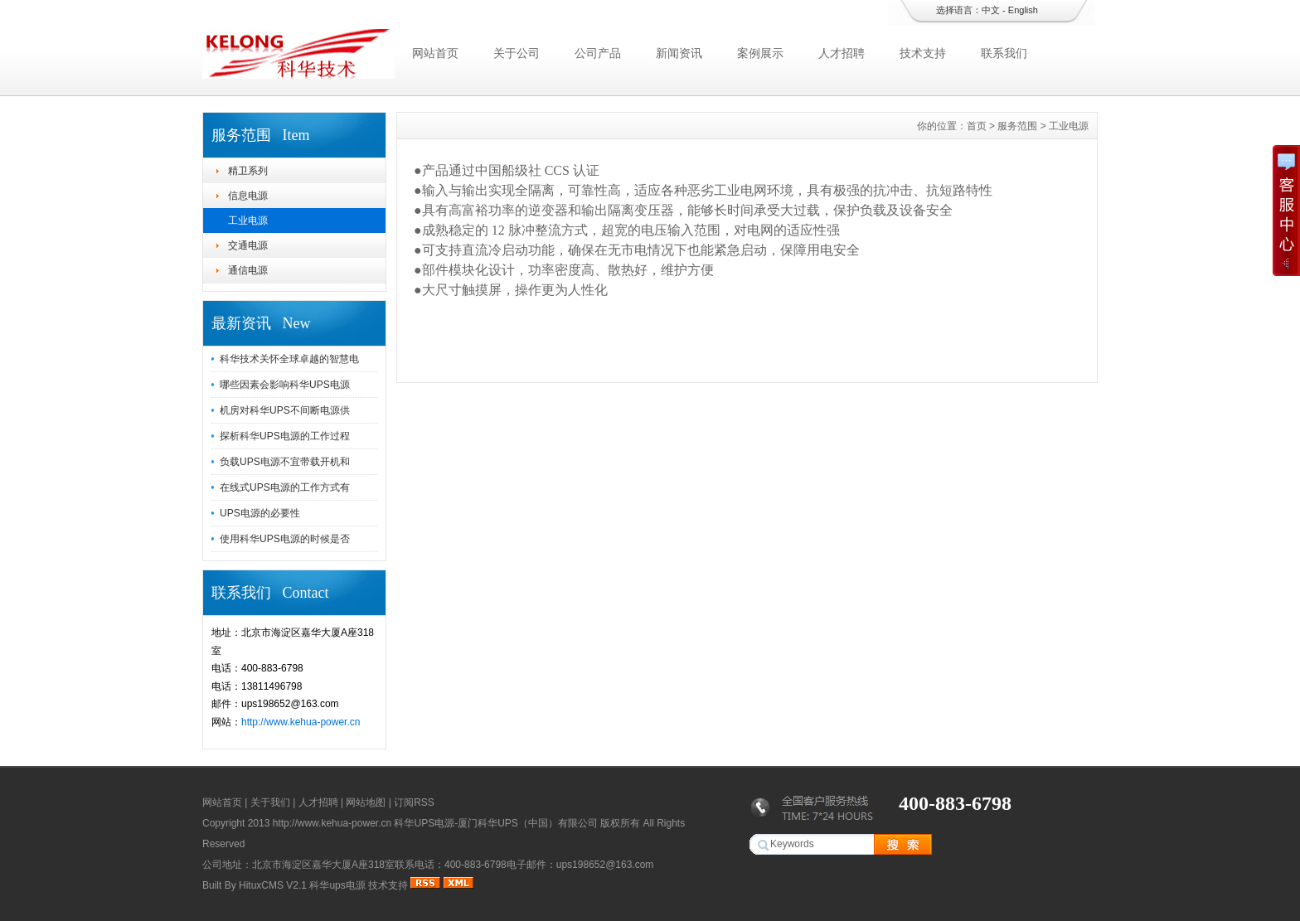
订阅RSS (414, 802)
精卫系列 (248, 171)
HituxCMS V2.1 (273, 885)
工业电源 (248, 220)
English (1023, 10)
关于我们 (270, 802)
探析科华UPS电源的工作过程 (285, 436)
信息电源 (248, 195)
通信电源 (248, 270)
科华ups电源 (337, 885)
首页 (977, 126)
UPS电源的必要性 (260, 513)
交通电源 (248, 245)
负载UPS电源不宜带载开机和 (285, 462)
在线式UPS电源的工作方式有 (285, 487)
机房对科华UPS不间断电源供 (285, 410)
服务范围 (1017, 126)
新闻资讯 (679, 53)
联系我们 (1004, 53)
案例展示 (760, 53)
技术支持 (923, 53)
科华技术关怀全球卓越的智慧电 (289, 359)
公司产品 (598, 53)
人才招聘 (841, 53)
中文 (991, 10)
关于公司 (516, 53)
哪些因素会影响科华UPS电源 (285, 384)
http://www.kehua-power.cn (300, 722)
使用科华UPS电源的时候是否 (285, 539)
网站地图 (366, 802)
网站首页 (435, 53)
